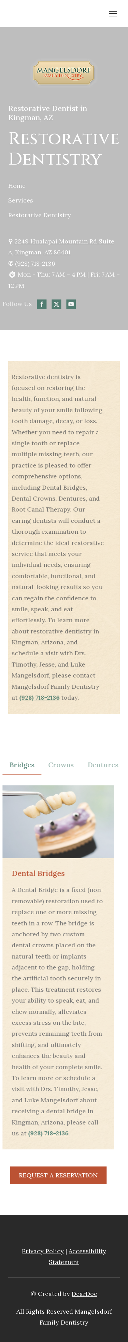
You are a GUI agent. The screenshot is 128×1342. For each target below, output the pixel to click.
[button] (26, 304)
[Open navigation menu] (113, 13)
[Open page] (64, 73)
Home (17, 186)
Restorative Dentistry (39, 215)
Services (20, 200)
